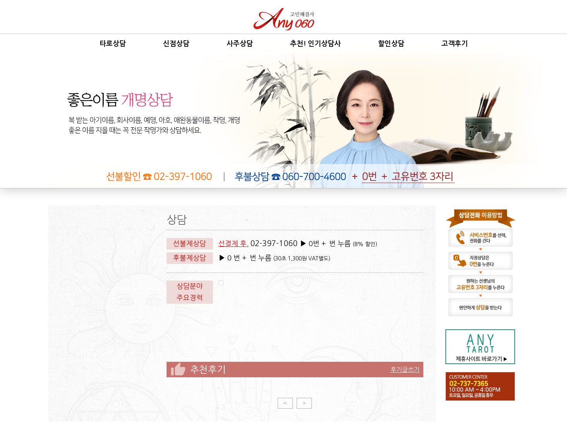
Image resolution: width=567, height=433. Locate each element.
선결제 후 (232, 243)
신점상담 (176, 43)
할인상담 (391, 43)
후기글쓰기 (404, 369)
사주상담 (240, 43)
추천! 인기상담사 (315, 43)
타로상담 (113, 43)
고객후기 (455, 43)
